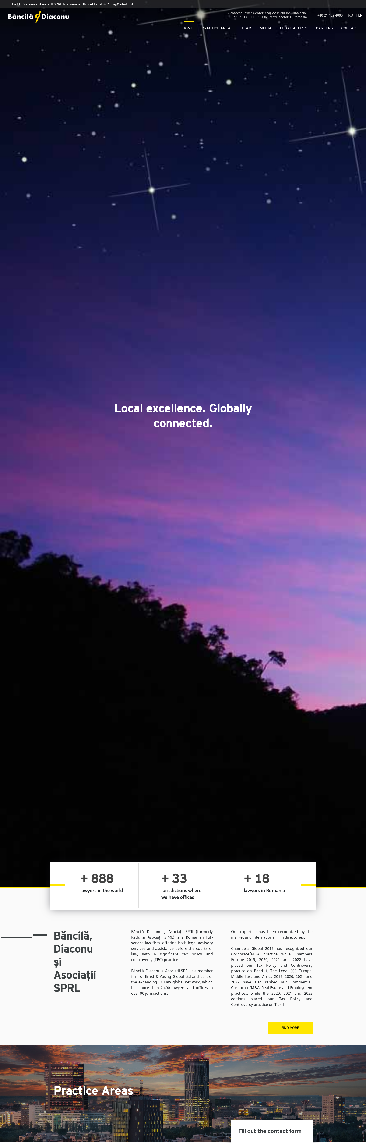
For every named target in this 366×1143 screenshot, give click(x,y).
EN (360, 15)
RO (350, 15)
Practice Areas (217, 27)
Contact (349, 27)
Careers (324, 27)
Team (246, 27)
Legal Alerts (293, 27)
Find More (290, 1028)
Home (188, 27)
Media (265, 27)
